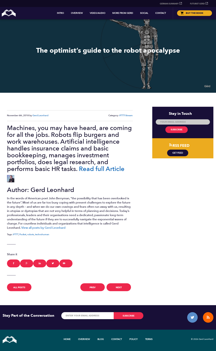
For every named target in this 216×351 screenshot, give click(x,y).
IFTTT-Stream (126, 115)
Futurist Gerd (197, 3)
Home (67, 339)
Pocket (22, 234)
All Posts (19, 287)
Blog (100, 339)
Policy (133, 339)
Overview (77, 13)
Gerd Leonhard (40, 115)
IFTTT (15, 234)
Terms (148, 339)
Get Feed (177, 153)
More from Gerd (122, 13)
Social (144, 13)
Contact (160, 13)
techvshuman (42, 234)
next (119, 287)
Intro (60, 13)
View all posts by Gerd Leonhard (43, 228)
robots (30, 234)
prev (93, 287)
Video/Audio (97, 13)
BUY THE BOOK (194, 13)
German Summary (169, 3)
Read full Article (102, 169)
